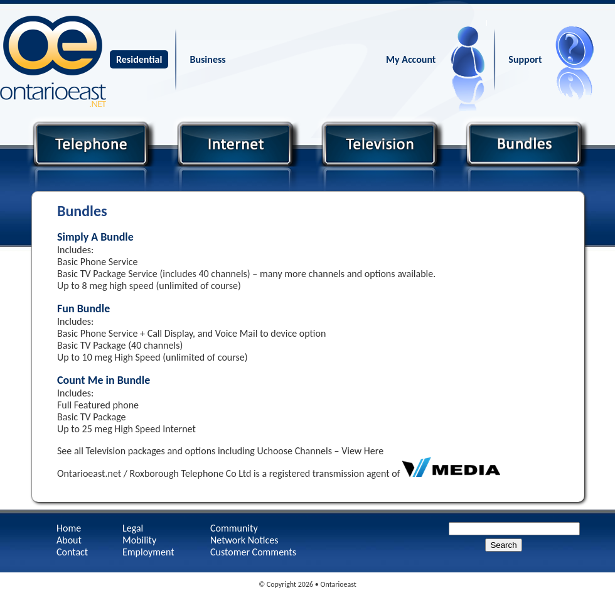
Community (234, 528)
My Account (411, 59)
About (69, 540)
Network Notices (244, 540)
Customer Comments (253, 552)
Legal (132, 528)
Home (68, 528)
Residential (139, 59)
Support (525, 59)
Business (207, 59)
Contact (72, 552)
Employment (148, 552)
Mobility (139, 540)
